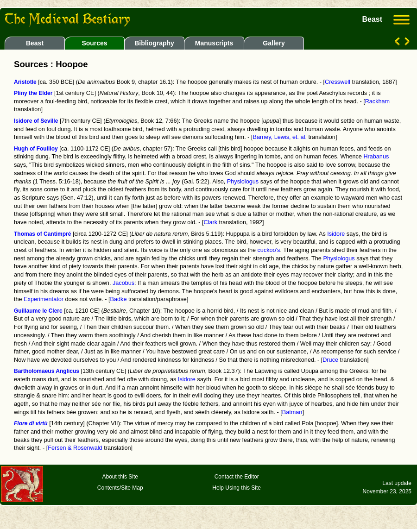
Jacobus (123, 283)
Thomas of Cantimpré (42, 234)
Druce (330, 360)
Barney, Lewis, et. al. (280, 137)
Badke (118, 299)
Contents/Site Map (120, 488)
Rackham (377, 101)
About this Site (120, 476)
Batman (292, 412)
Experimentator (43, 299)
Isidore (336, 234)
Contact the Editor (237, 476)
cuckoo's (269, 250)
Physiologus (243, 181)
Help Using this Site (236, 488)
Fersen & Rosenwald (75, 448)
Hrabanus (376, 156)
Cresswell (337, 82)
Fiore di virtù (31, 423)
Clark (210, 222)
